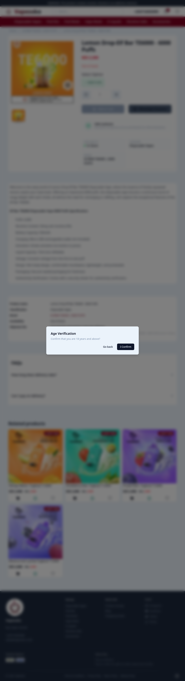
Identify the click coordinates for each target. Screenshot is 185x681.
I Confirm (125, 346)
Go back (108, 346)
